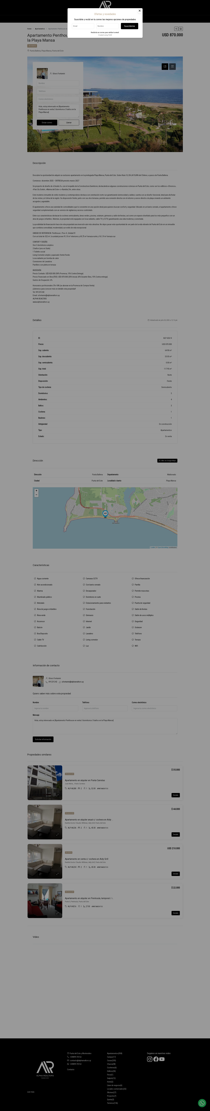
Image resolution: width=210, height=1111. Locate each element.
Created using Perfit (105, 35)
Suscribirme (129, 26)
